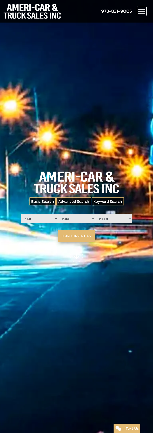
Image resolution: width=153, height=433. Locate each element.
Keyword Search (107, 201)
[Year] (39, 218)
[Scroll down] (76, 256)
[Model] (113, 218)
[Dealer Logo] (46, 11)
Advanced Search (73, 201)
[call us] (116, 11)
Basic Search (42, 201)
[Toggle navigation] (142, 11)
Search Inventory (76, 236)
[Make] (76, 218)
